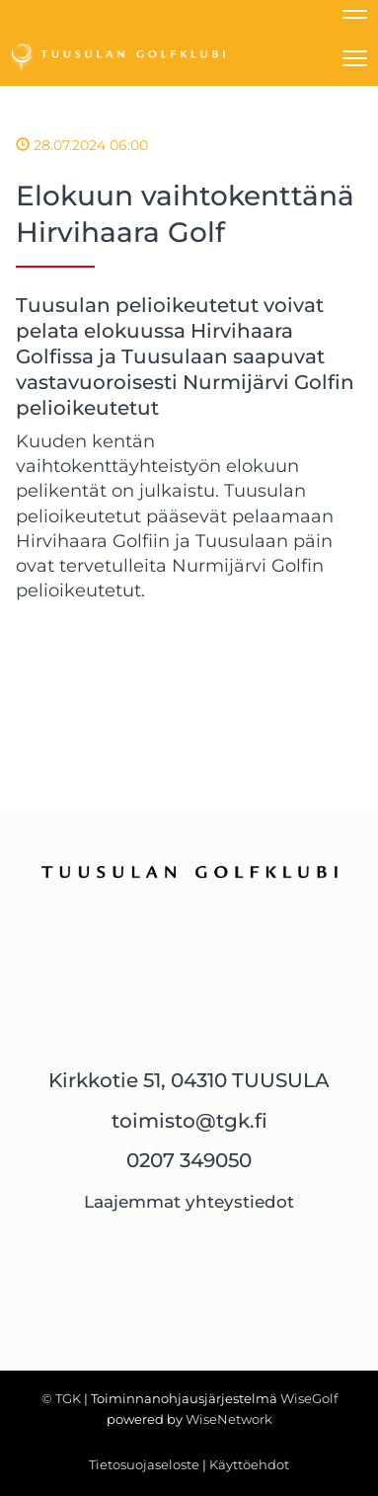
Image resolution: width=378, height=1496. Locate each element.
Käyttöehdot (249, 1464)
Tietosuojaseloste (144, 1464)
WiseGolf (309, 1398)
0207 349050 (189, 1160)
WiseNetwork (229, 1419)
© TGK (61, 1398)
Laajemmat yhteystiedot (189, 1202)
